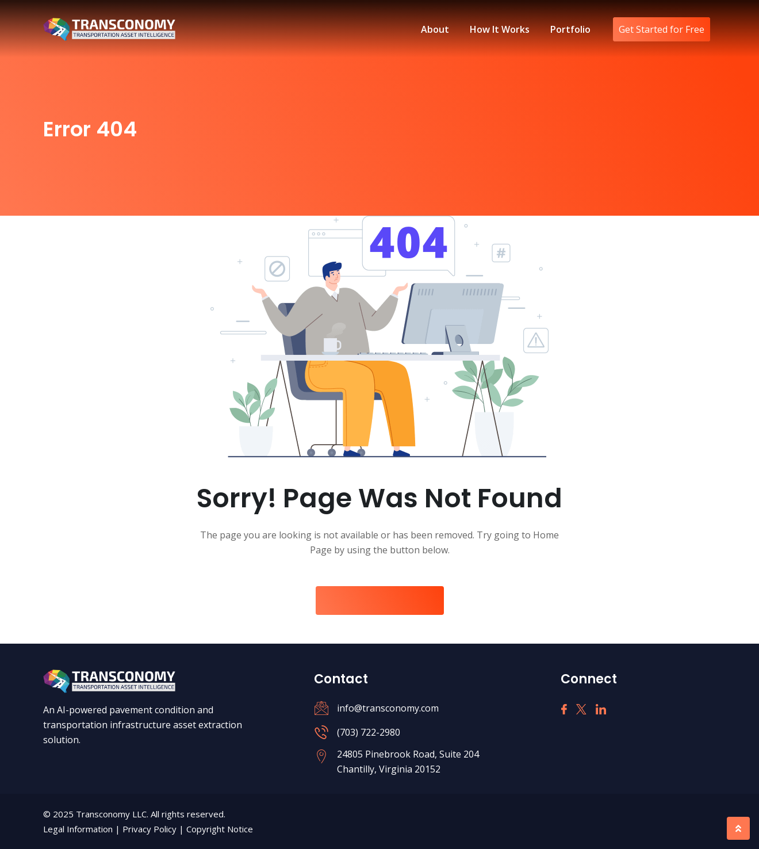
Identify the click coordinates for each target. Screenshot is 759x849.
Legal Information (79, 829)
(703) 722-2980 (368, 732)
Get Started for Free (661, 29)
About (435, 29)
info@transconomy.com (388, 708)
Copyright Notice (219, 829)
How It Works (500, 29)
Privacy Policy (150, 829)
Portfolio (570, 29)
